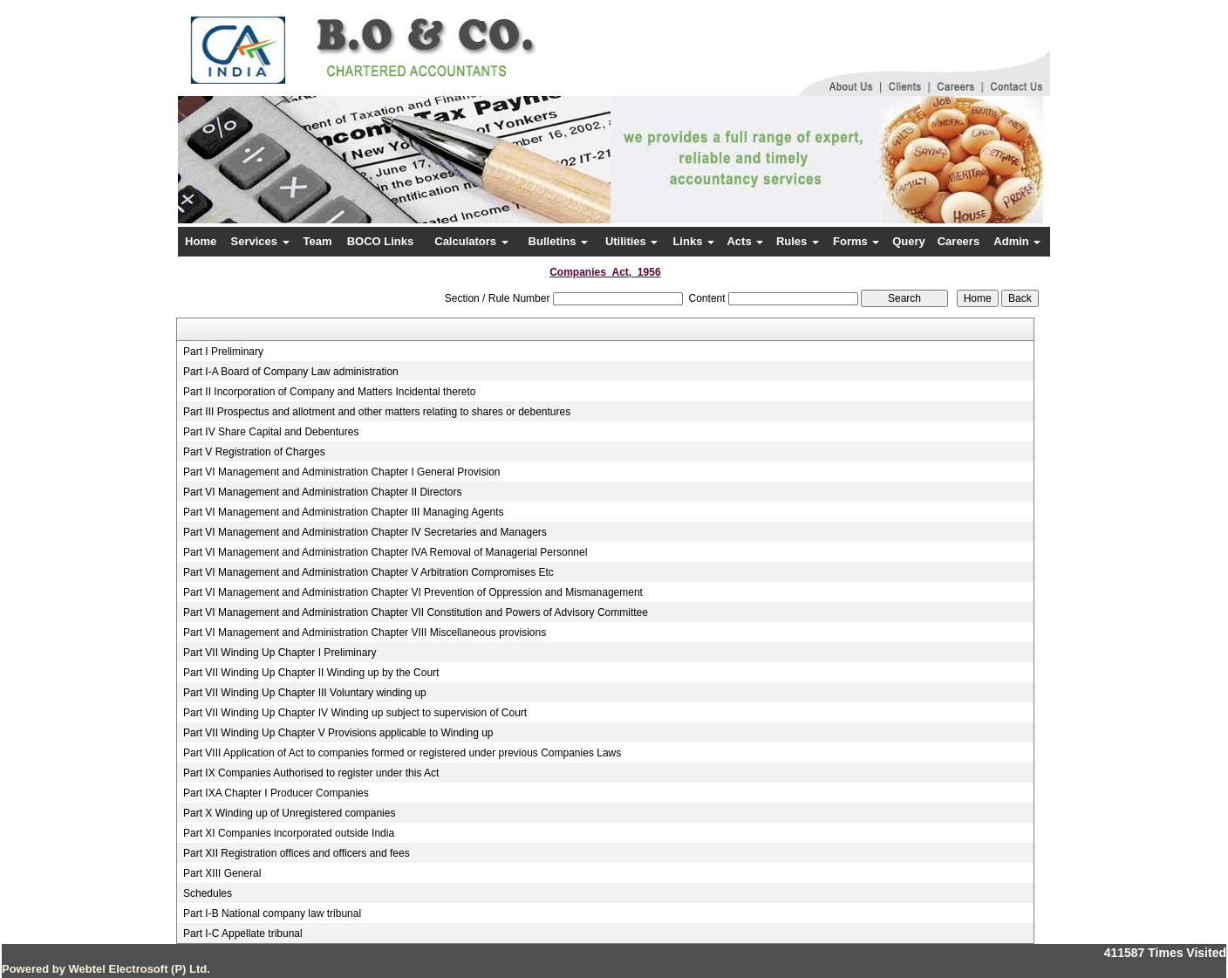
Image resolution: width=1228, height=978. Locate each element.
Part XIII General (222, 873)
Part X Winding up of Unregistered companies (289, 813)
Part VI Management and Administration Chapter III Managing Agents (343, 512)
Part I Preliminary (223, 351)
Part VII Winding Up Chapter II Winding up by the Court (311, 673)
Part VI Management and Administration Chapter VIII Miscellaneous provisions (364, 632)
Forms (856, 241)
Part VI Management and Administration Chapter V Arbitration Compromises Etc (368, 572)
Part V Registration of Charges (254, 452)
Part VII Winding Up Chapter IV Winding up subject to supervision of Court (355, 713)
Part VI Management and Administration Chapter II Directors (322, 492)
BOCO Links (380, 241)
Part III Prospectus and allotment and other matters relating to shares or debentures (376, 412)
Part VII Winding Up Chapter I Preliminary (279, 652)
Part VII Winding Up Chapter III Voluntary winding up (304, 693)
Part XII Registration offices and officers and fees (296, 853)
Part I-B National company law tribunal (272, 913)
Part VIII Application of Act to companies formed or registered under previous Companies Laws (402, 753)
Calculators (471, 241)
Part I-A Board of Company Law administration (291, 372)
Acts (745, 241)
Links (693, 241)
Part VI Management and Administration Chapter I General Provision (342, 472)
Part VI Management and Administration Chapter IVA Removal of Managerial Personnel (385, 552)
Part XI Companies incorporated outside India (288, 833)
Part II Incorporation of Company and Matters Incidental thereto (329, 392)
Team (318, 241)
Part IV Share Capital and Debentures (270, 432)
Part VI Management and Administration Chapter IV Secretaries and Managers (365, 532)
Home (200, 241)
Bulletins (559, 241)
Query (908, 241)
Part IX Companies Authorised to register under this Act (311, 773)
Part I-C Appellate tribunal (243, 933)
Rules (797, 241)
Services (260, 241)
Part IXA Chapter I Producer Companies (276, 793)
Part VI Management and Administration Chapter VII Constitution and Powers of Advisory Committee (415, 612)
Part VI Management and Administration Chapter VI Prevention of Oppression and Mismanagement (413, 592)
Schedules (207, 893)
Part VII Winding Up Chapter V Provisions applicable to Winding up (338, 733)
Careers (958, 241)
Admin (1016, 241)
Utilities (631, 241)
